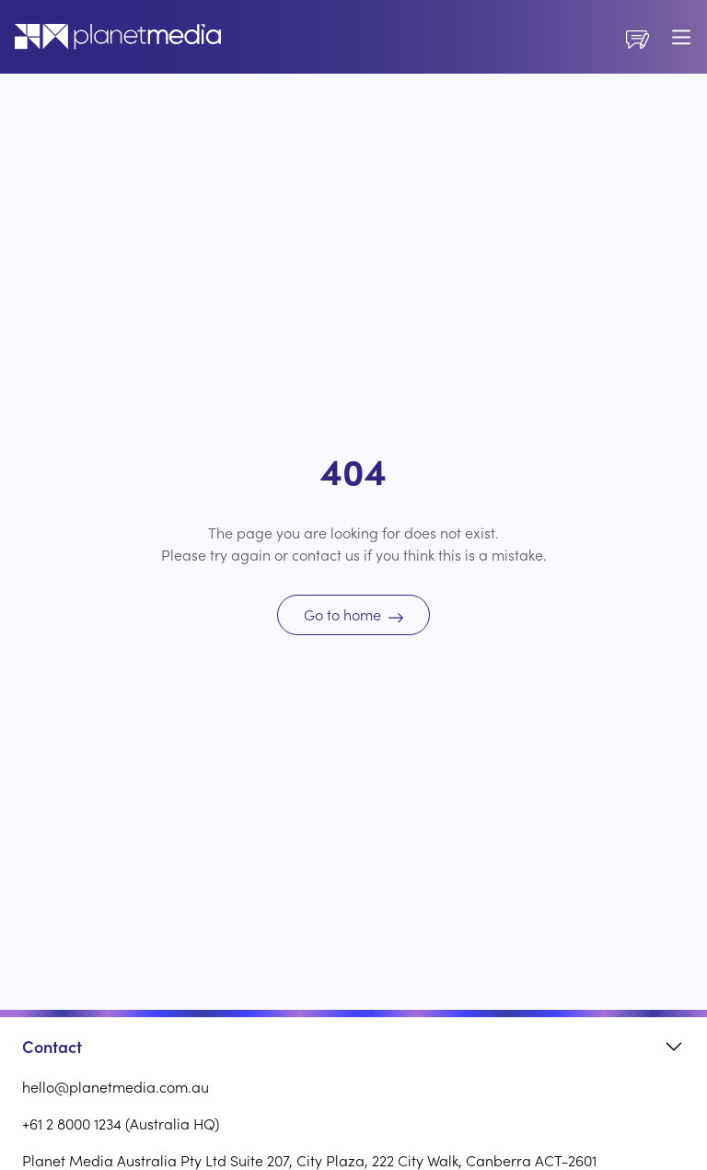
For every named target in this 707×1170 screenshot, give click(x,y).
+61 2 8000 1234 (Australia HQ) (120, 1123)
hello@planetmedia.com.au (115, 1086)
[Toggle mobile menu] (681, 37)
